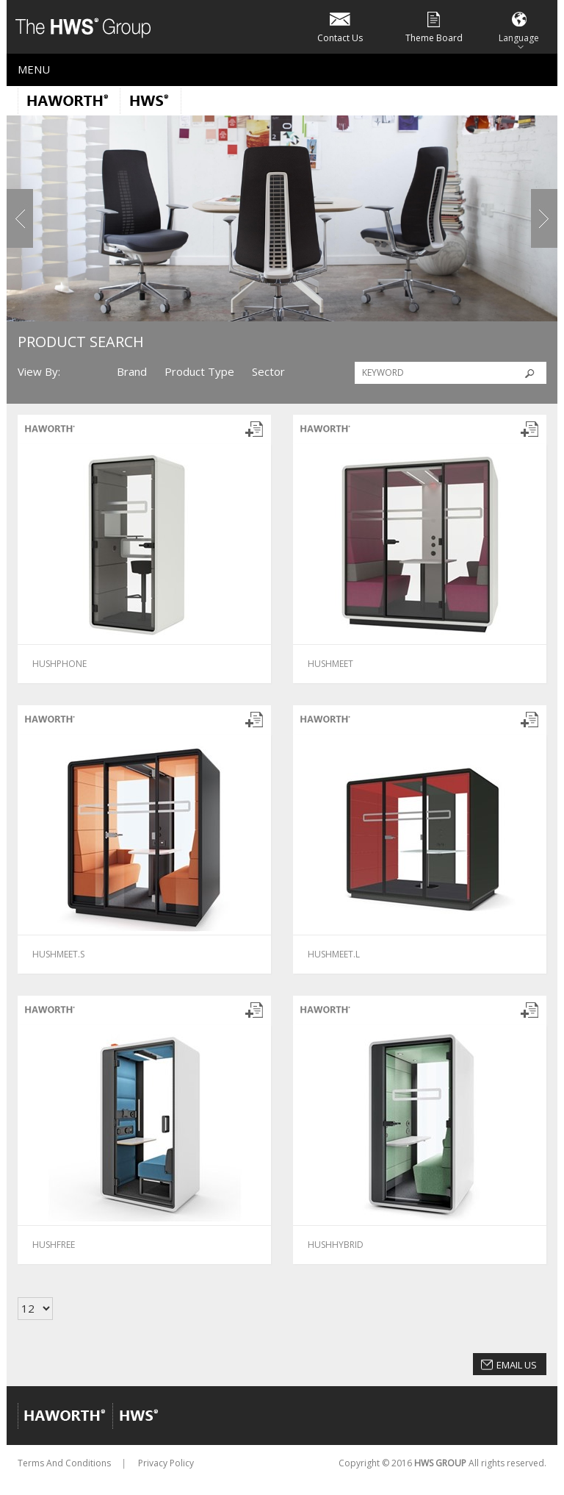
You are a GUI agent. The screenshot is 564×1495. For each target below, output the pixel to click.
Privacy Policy (166, 1463)
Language (519, 26)
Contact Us (340, 26)
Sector (268, 371)
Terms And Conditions (64, 1463)
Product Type (199, 371)
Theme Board (434, 26)
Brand (132, 371)
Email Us (516, 1364)
